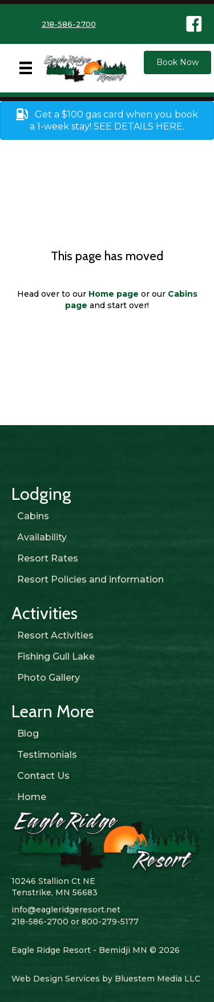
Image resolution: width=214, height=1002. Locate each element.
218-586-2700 (69, 24)
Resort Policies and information (90, 579)
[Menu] (25, 68)
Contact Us (43, 775)
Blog (28, 733)
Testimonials (47, 754)
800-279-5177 (110, 921)
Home (31, 796)
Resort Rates (47, 558)
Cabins (33, 516)
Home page (113, 294)
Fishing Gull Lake (56, 656)
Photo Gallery (48, 677)
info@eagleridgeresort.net (65, 909)
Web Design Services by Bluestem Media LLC (105, 978)
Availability (42, 537)
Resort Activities (55, 635)
